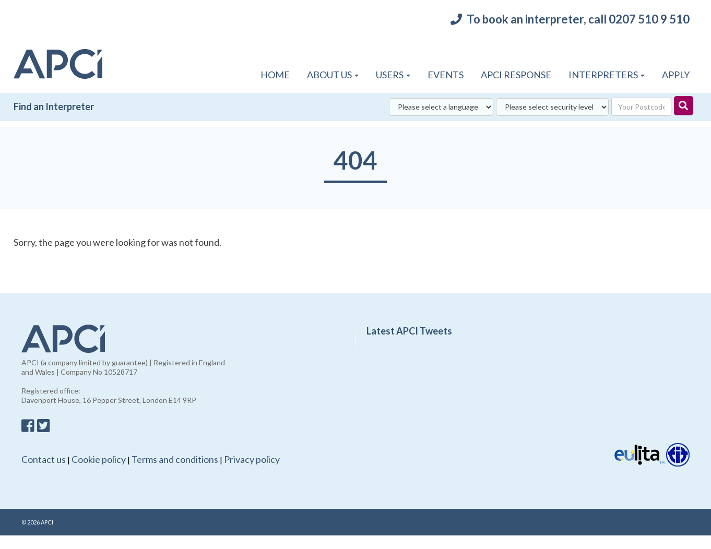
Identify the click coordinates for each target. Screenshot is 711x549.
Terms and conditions (175, 459)
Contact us (43, 459)
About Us (333, 74)
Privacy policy (252, 459)
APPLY (676, 74)
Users (393, 74)
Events (446, 74)
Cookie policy (99, 459)
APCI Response (516, 74)
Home (275, 74)
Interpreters (606, 74)
